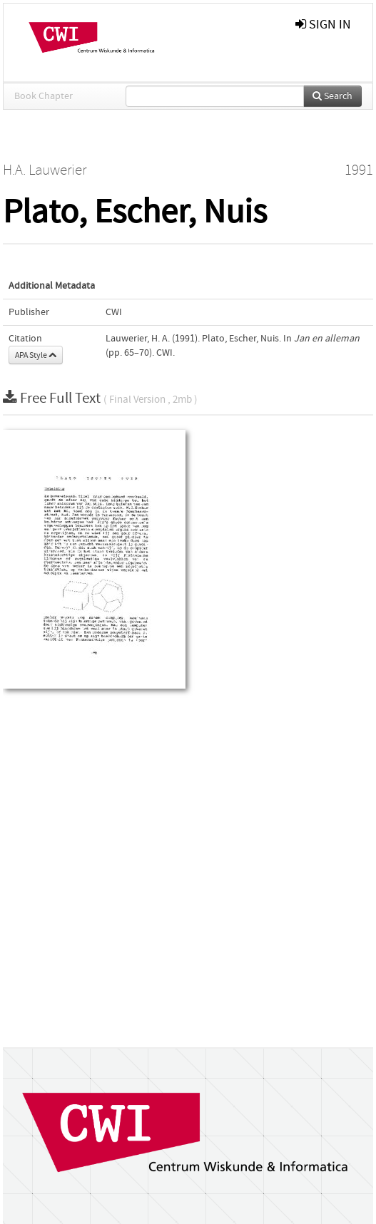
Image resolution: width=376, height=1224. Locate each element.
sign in (323, 24)
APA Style (35, 355)
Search (332, 96)
